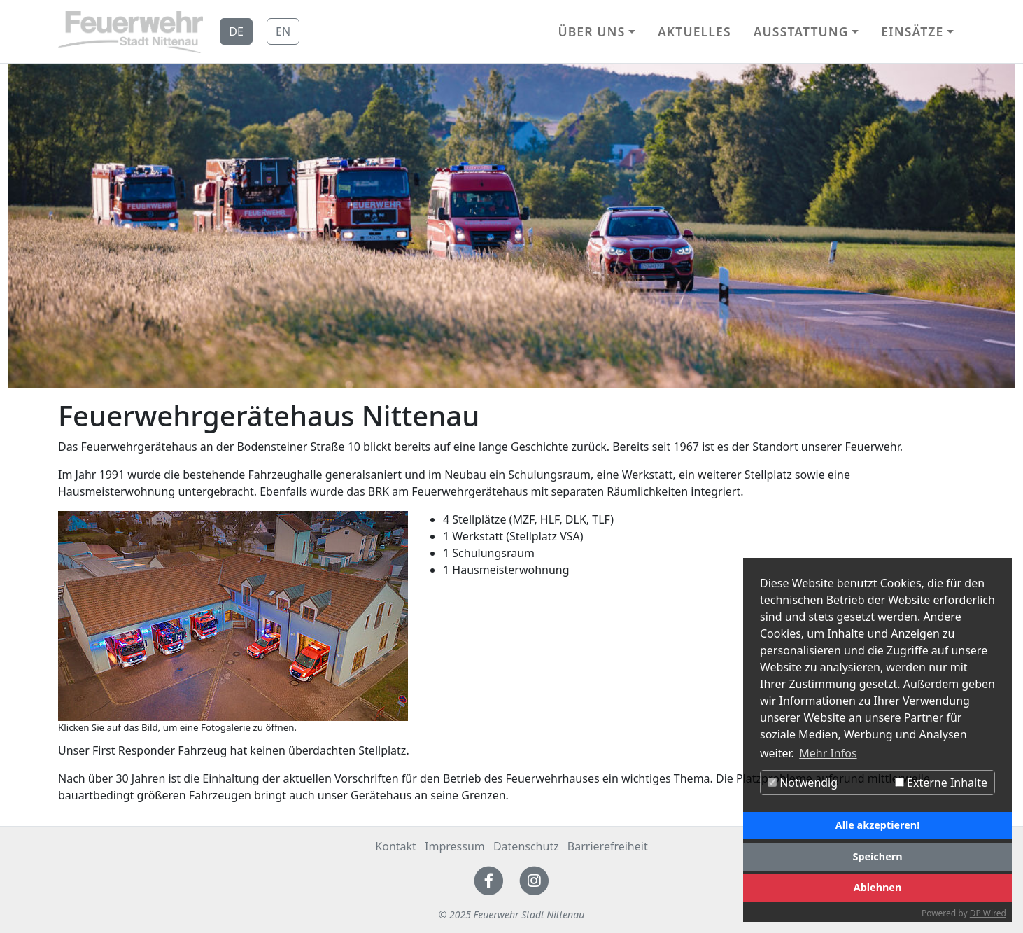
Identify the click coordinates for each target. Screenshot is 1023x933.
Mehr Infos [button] (827, 753)
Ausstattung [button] (801, 31)
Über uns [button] (591, 31)
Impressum (455, 846)
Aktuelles (694, 31)
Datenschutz (526, 846)
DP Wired (988, 913)
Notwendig (803, 782)
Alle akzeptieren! (877, 825)
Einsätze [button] (912, 31)
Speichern (877, 856)
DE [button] (236, 31)
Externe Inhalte (941, 782)
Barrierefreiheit (607, 846)
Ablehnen (878, 887)
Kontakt (395, 846)
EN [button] (283, 31)
